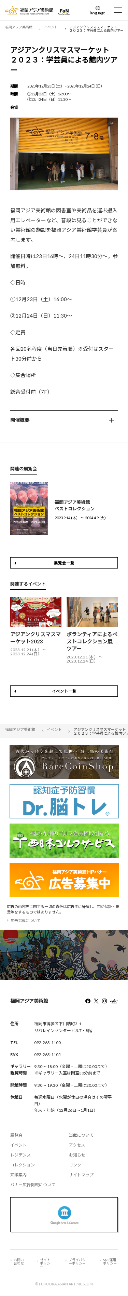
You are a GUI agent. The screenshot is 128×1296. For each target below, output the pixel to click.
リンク (75, 1164)
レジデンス (20, 1155)
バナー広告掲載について (32, 1184)
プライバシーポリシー (77, 1261)
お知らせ (77, 1155)
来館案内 (18, 1174)
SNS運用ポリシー (110, 1261)
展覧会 (16, 1135)
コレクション (22, 1164)
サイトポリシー (45, 1263)
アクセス (77, 1145)
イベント (18, 1145)
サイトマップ (81, 1174)
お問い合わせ (19, 1261)
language (97, 12)
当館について (81, 1135)
